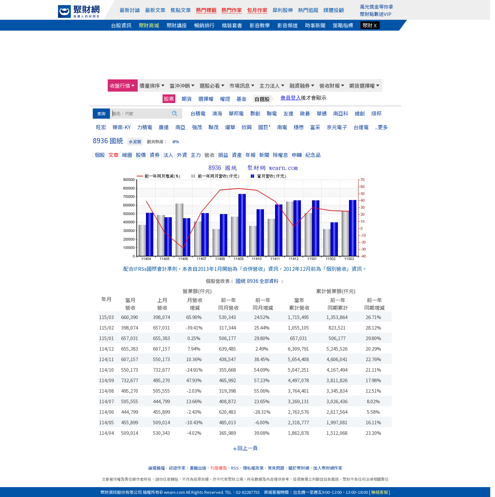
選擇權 (206, 99)
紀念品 (313, 155)
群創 (255, 113)
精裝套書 (232, 25)
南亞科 (340, 113)
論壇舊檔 (156, 468)
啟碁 (305, 113)
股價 (141, 155)
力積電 (144, 127)
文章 (113, 155)
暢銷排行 (204, 25)
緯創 (360, 113)
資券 (154, 155)
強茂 (197, 127)
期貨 (187, 99)
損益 (223, 155)
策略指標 (343, 25)
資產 (237, 155)
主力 (196, 155)
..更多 (381, 127)
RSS (235, 468)
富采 (315, 127)
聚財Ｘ (370, 25)
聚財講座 (176, 25)
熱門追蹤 (308, 10)
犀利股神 (283, 10)
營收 (209, 155)
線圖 (127, 155)
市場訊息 (239, 85)
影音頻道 (287, 25)
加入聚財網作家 (327, 468)
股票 (169, 98)
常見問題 (276, 468)
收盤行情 (120, 85)
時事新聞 (315, 25)
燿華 (230, 127)
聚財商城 (149, 25)
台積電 (198, 113)
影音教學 (260, 25)
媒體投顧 (334, 10)
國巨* (264, 127)
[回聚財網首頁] (78, 11)
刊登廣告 (218, 468)
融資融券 (299, 85)
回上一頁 (247, 448)
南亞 (180, 127)
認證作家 (177, 468)
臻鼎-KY (122, 127)
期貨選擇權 (362, 85)
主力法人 (269, 85)
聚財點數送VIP (375, 14)
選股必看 (210, 85)
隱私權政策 (253, 468)
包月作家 (257, 10)
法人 (168, 155)
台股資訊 (121, 25)
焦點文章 (181, 10)
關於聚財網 (298, 468)
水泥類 (135, 141)
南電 (282, 127)
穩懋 (299, 127)
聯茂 (213, 127)
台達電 (361, 127)
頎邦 (376, 113)
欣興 (247, 127)
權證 (225, 99)
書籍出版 (198, 468)
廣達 (164, 127)
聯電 (272, 113)
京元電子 (337, 127)
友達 (288, 113)
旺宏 (101, 127)
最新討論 (130, 10)
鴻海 (217, 113)
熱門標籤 (206, 10)
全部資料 (269, 281)
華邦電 (236, 113)
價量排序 (150, 85)
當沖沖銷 (180, 85)
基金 (242, 99)
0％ (175, 141)
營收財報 (329, 85)
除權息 (280, 155)
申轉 (297, 155)
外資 (182, 155)
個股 (100, 155)
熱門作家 (232, 10)
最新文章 (155, 10)
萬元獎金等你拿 (376, 6)
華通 (322, 113)
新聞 (264, 155)
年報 (250, 155)
